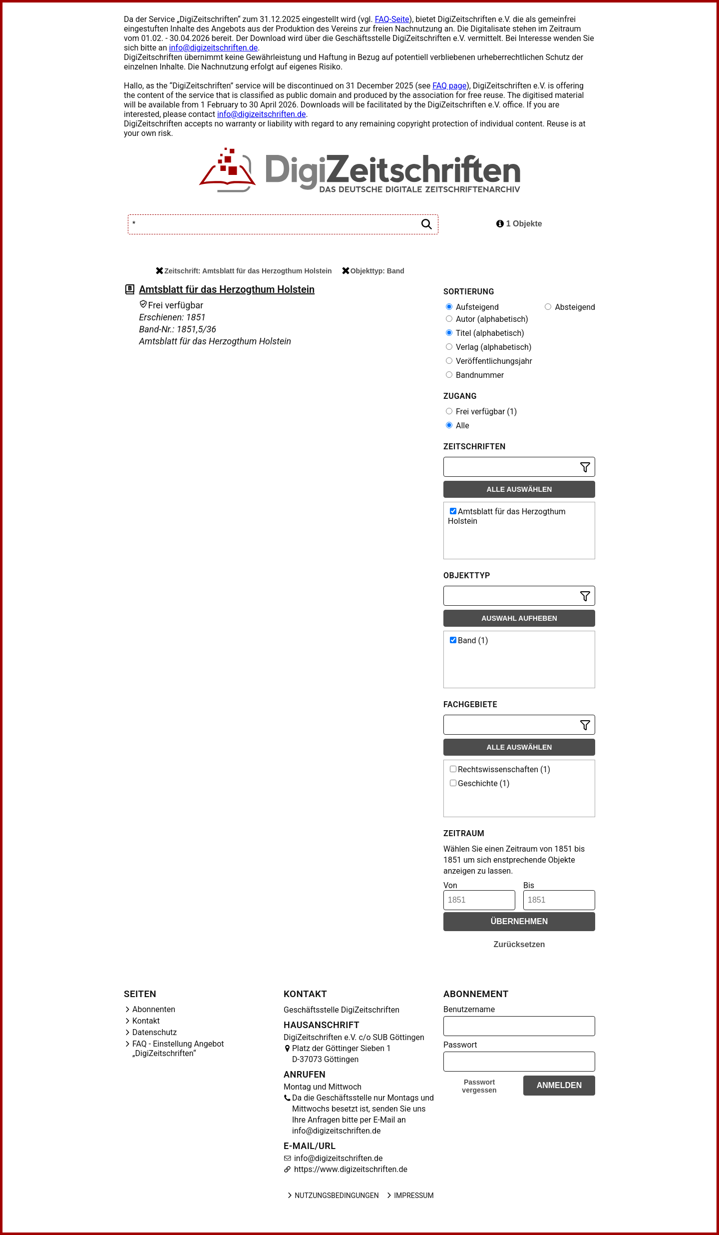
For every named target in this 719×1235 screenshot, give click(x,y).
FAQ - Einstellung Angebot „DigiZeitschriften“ (178, 1048)
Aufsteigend (472, 307)
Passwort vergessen (479, 1086)
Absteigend (570, 307)
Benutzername (469, 1009)
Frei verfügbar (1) (481, 411)
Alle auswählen (519, 489)
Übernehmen (519, 921)
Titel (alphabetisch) (485, 333)
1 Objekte (519, 223)
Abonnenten (153, 1009)
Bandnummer (475, 375)
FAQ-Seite (392, 19)
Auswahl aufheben (519, 618)
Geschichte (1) (480, 783)
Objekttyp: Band (373, 271)
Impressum (409, 1196)
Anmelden (559, 1085)
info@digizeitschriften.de (213, 47)
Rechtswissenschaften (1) (500, 769)
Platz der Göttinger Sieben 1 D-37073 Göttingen (341, 1054)
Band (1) (469, 640)
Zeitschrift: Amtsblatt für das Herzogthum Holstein (244, 271)
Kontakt (146, 1021)
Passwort (460, 1045)
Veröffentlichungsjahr (489, 361)
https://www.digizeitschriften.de (349, 1169)
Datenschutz (154, 1032)
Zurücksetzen (519, 944)
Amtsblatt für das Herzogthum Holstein (227, 289)
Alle (457, 425)
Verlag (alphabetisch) (488, 347)
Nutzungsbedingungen (332, 1196)
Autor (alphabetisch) (487, 319)
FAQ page (449, 85)
